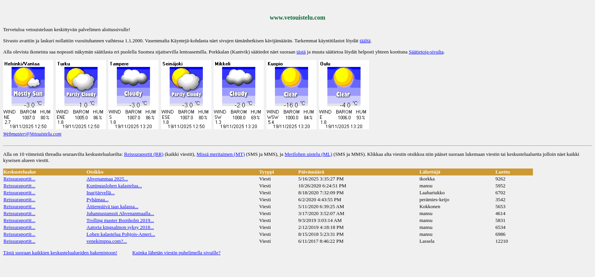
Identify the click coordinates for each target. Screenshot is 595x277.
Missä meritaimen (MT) (221, 154)
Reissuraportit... (19, 179)
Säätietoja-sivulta (426, 52)
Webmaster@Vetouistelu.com (32, 134)
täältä (365, 40)
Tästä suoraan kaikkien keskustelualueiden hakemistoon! (60, 252)
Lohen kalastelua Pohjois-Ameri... (120, 234)
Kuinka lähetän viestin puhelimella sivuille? (176, 252)
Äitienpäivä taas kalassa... (112, 206)
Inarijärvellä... (100, 192)
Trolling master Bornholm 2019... (120, 220)
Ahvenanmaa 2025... (107, 179)
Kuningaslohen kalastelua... (114, 186)
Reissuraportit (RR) (143, 154)
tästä (301, 52)
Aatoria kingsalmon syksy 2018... (120, 227)
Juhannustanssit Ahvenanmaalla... (120, 213)
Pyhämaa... (97, 199)
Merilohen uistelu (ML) (308, 154)
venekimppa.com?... (106, 241)
